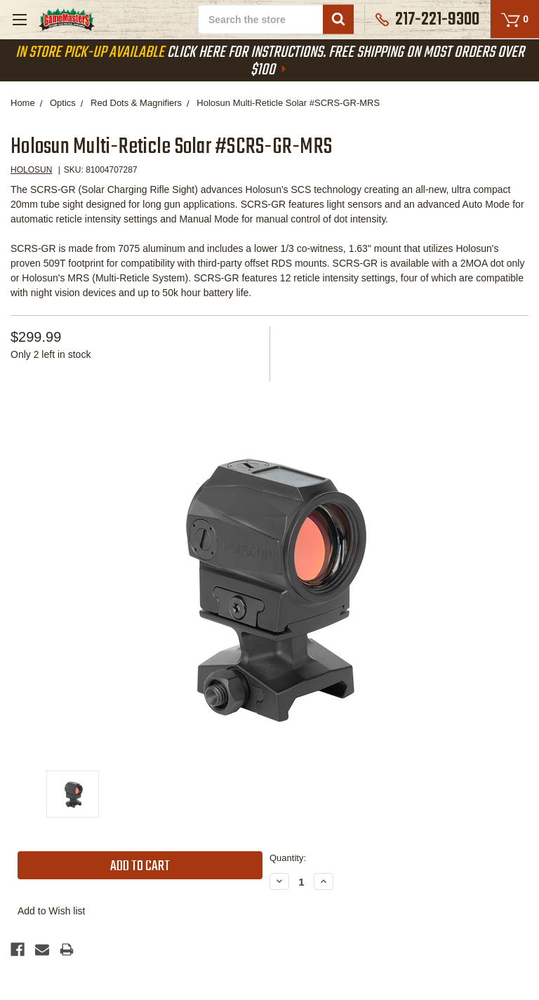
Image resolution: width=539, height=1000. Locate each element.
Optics (63, 103)
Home (23, 103)
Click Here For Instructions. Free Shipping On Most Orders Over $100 (269, 61)
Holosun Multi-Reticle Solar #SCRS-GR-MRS (288, 103)
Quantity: (288, 858)
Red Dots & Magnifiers (136, 103)
